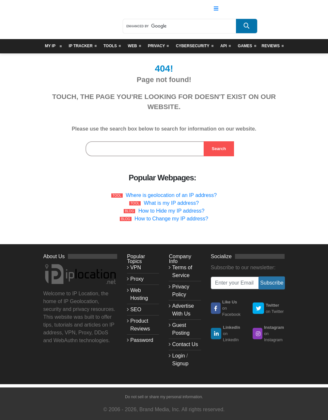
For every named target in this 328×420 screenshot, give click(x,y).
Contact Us (185, 344)
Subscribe (271, 283)
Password (141, 340)
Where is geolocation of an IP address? (171, 195)
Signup (180, 363)
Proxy (137, 279)
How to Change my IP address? (171, 218)
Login (178, 355)
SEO (135, 309)
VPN (135, 267)
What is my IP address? (171, 203)
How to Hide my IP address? (171, 211)
